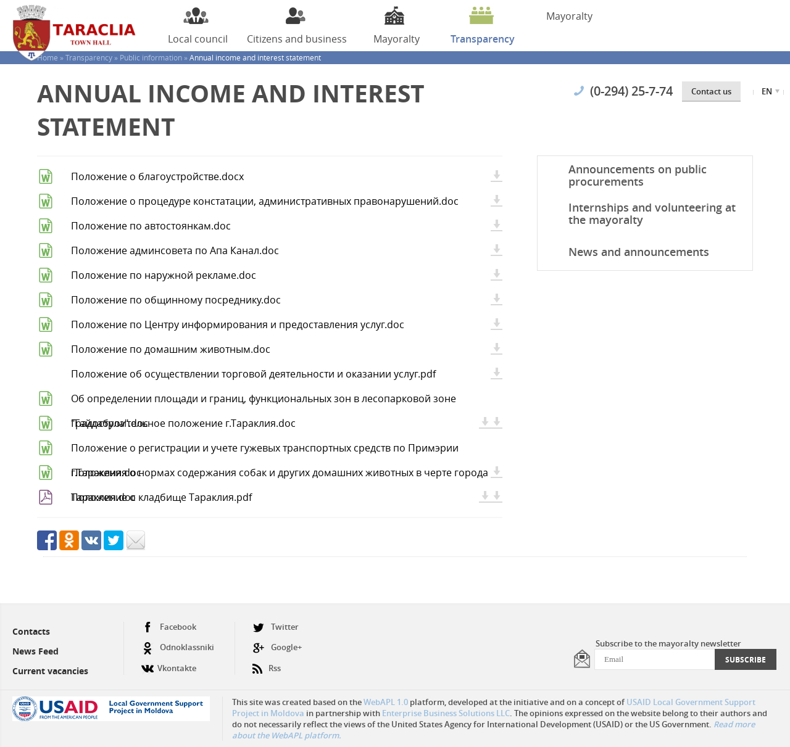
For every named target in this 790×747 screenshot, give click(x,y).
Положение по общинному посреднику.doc (176, 300)
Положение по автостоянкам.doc (151, 226)
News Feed (35, 651)
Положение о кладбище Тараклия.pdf (161, 497)
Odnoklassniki (177, 647)
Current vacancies (50, 671)
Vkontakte (168, 663)
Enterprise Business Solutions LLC (446, 713)
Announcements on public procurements (637, 175)
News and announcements (638, 251)
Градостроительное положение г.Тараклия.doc (183, 423)
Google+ (277, 647)
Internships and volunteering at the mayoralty (652, 213)
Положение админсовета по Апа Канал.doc (175, 250)
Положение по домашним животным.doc (170, 349)
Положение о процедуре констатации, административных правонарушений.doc (265, 201)
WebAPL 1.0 (386, 702)
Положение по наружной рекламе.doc (163, 275)
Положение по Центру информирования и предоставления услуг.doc (237, 324)
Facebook (168, 627)
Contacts (31, 631)
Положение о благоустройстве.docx (157, 176)
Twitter (275, 627)
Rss (266, 663)
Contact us (711, 91)
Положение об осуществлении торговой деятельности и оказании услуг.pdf (253, 374)
